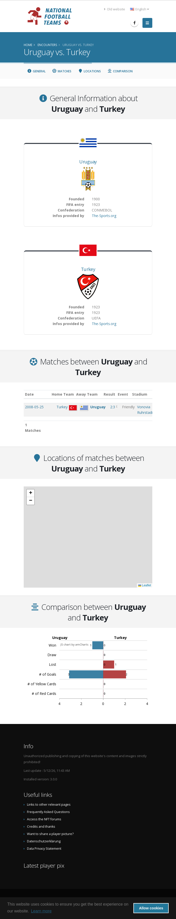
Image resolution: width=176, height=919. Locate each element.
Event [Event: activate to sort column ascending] (127, 394)
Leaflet (144, 585)
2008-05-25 (34, 406)
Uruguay (88, 162)
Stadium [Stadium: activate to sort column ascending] (144, 394)
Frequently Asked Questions (48, 812)
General (36, 71)
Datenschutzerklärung (44, 841)
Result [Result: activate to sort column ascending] (114, 394)
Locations (89, 71)
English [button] (139, 9)
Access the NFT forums (44, 819)
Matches (62, 71)
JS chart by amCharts (74, 644)
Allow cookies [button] (151, 908)
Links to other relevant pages (49, 804)
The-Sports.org (104, 215)
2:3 (113, 406)
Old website (114, 9)
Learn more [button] (41, 911)
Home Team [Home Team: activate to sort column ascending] (66, 394)
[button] (30, 493)
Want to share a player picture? (50, 834)
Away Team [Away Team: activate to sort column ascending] (90, 394)
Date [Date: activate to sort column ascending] (29, 394)
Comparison (120, 71)
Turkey (88, 269)
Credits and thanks (41, 826)
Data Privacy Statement (44, 848)
